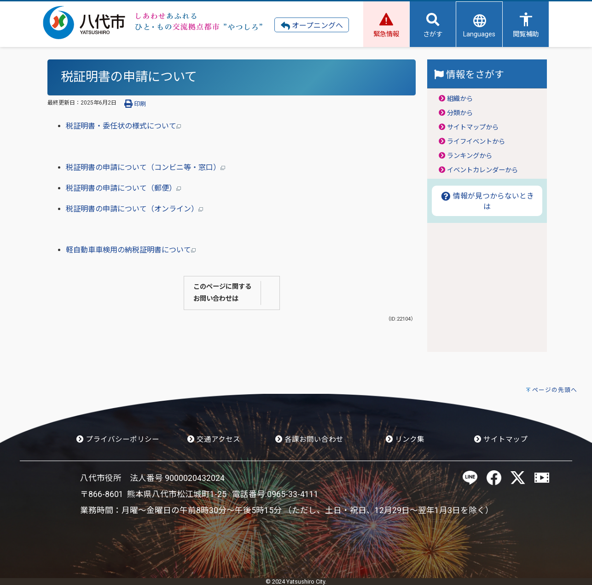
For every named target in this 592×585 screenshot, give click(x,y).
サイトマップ (501, 439)
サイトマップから (473, 127)
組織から (460, 99)
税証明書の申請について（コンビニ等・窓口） (145, 167)
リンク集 (405, 439)
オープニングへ (312, 25)
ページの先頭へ (554, 389)
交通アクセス (213, 439)
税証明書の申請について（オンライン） (134, 209)
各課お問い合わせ (309, 439)
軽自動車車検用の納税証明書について (131, 250)
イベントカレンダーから (482, 170)
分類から (460, 113)
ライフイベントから (476, 142)
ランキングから (469, 156)
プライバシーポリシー (117, 439)
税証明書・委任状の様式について (123, 126)
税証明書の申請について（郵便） (123, 188)
